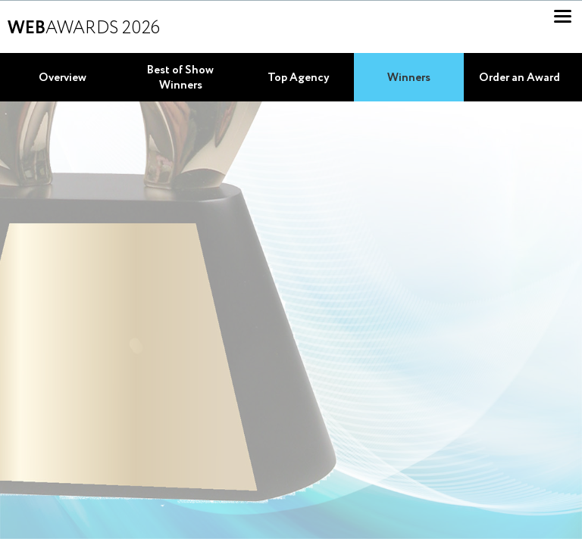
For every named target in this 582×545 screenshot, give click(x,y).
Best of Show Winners (180, 78)
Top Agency (299, 78)
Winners (408, 78)
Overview (62, 78)
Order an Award (519, 78)
